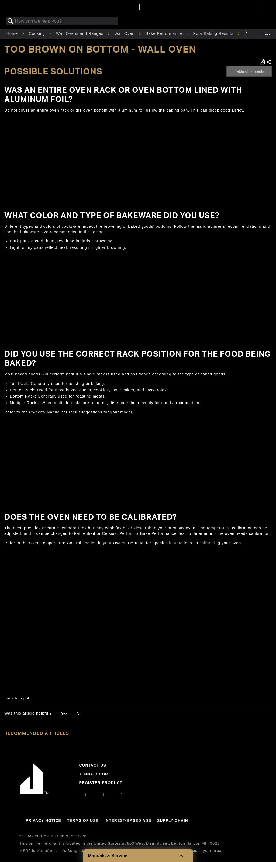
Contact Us (92, 765)
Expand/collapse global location (268, 32)
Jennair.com (93, 774)
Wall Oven (125, 33)
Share (269, 62)
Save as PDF (262, 62)
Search (10, 21)
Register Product (100, 783)
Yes (64, 713)
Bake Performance (164, 33)
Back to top (15, 698)
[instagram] (85, 795)
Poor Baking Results (214, 33)
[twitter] (121, 795)
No (79, 713)
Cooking (37, 33)
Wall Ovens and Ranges (80, 33)
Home (12, 33)
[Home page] (138, 7)
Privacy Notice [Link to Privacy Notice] (43, 820)
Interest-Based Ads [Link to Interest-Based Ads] (128, 820)
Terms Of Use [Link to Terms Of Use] (83, 820)
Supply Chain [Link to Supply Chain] (172, 820)
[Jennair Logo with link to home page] (34, 792)
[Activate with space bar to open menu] (261, 8)
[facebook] (103, 795)
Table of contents (249, 71)
